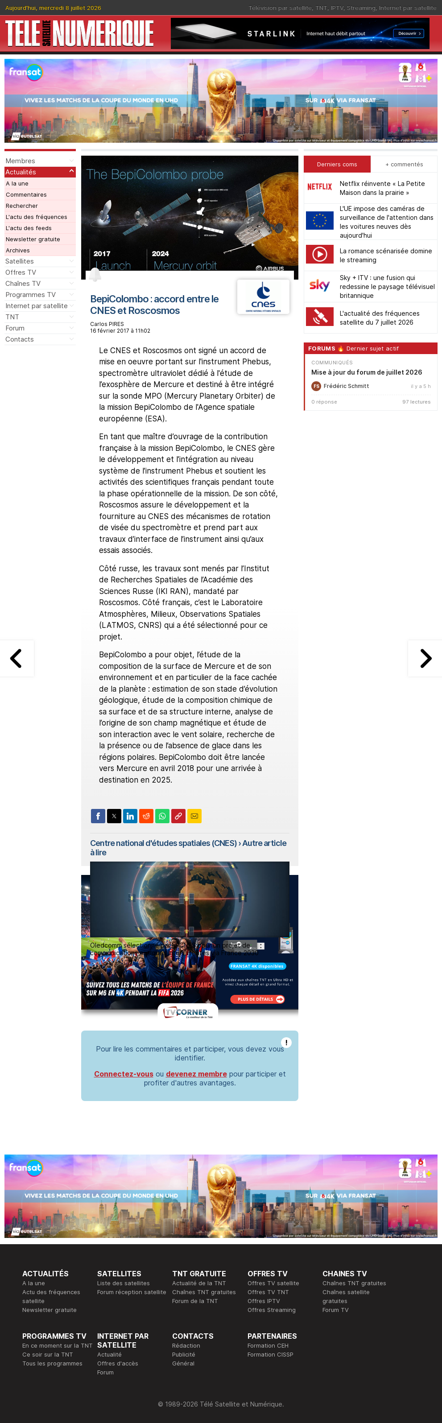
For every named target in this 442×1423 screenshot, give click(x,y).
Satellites (19, 261)
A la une (17, 183)
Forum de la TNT (195, 1300)
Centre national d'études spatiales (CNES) (163, 843)
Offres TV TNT (268, 1291)
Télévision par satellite (280, 7)
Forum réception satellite (131, 1291)
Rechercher (22, 205)
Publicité (183, 1354)
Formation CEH (268, 1345)
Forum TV (335, 1309)
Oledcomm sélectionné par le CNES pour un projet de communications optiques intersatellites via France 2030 (174, 949)
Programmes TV (30, 294)
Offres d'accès (117, 1363)
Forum (15, 328)
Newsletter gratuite (33, 239)
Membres (20, 161)
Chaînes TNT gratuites (204, 1291)
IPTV (337, 7)
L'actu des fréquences (36, 216)
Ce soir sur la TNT (47, 1354)
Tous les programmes (52, 1363)
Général (183, 1363)
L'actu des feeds (29, 227)
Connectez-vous (123, 1073)
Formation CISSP (270, 1354)
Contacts (19, 339)
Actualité (109, 1354)
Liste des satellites (123, 1283)
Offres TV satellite (273, 1283)
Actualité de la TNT (199, 1283)
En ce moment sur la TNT (57, 1345)
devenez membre (196, 1073)
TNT (321, 7)
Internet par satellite (408, 7)
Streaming (361, 7)
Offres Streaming (272, 1309)
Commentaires (26, 194)
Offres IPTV (264, 1300)
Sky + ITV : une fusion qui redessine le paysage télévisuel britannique (387, 286)
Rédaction (186, 1345)
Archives (18, 250)
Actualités (20, 172)
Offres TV (20, 272)
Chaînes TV (23, 283)
